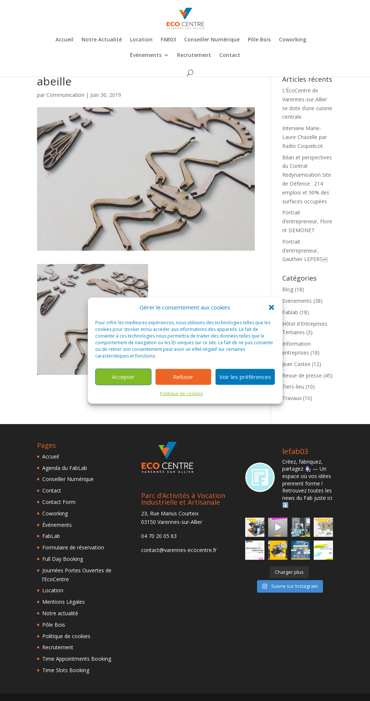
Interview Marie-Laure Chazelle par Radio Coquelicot (304, 137)
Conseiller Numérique (212, 40)
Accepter (123, 376)
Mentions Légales (63, 601)
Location (141, 40)
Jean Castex (296, 364)
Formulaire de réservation (73, 547)
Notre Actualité (101, 40)
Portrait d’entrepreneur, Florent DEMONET (307, 221)
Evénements (297, 300)
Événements (145, 55)
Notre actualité (60, 613)
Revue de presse (302, 375)
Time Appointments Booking (76, 658)
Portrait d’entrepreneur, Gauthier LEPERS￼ (305, 250)
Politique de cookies (181, 393)
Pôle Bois (259, 40)
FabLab (51, 535)
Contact (229, 55)
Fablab (290, 312)
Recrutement (194, 55)
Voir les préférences (245, 376)
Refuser (183, 376)
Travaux (291, 398)
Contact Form (59, 501)
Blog (287, 289)
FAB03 (168, 40)
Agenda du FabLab (64, 467)
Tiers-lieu (293, 386)
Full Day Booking (62, 558)
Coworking (292, 40)
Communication (65, 94)
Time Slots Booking (65, 670)
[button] (271, 307)
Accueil (64, 40)
